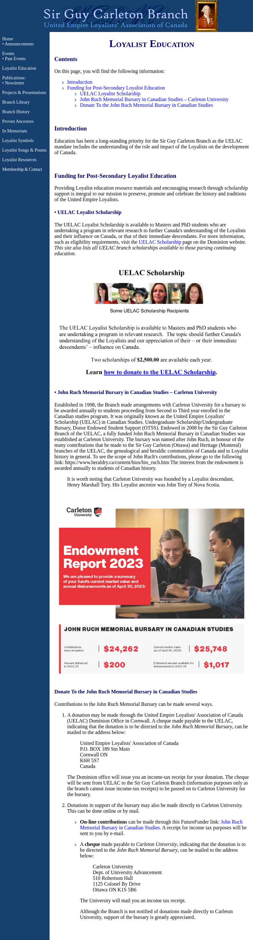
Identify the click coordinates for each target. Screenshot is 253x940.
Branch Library (16, 102)
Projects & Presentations (24, 92)
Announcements (19, 44)
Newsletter (14, 83)
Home (7, 38)
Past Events (15, 58)
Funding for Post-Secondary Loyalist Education (116, 88)
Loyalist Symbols (18, 140)
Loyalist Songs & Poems (24, 150)
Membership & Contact (22, 169)
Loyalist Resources (19, 159)
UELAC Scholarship (160, 242)
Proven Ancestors (18, 121)
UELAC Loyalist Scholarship (110, 93)
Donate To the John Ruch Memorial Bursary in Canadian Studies (146, 105)
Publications (13, 77)
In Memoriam (14, 131)
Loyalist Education (19, 68)
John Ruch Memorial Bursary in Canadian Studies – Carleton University (154, 99)
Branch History (16, 111)
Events (8, 53)
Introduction (79, 82)
